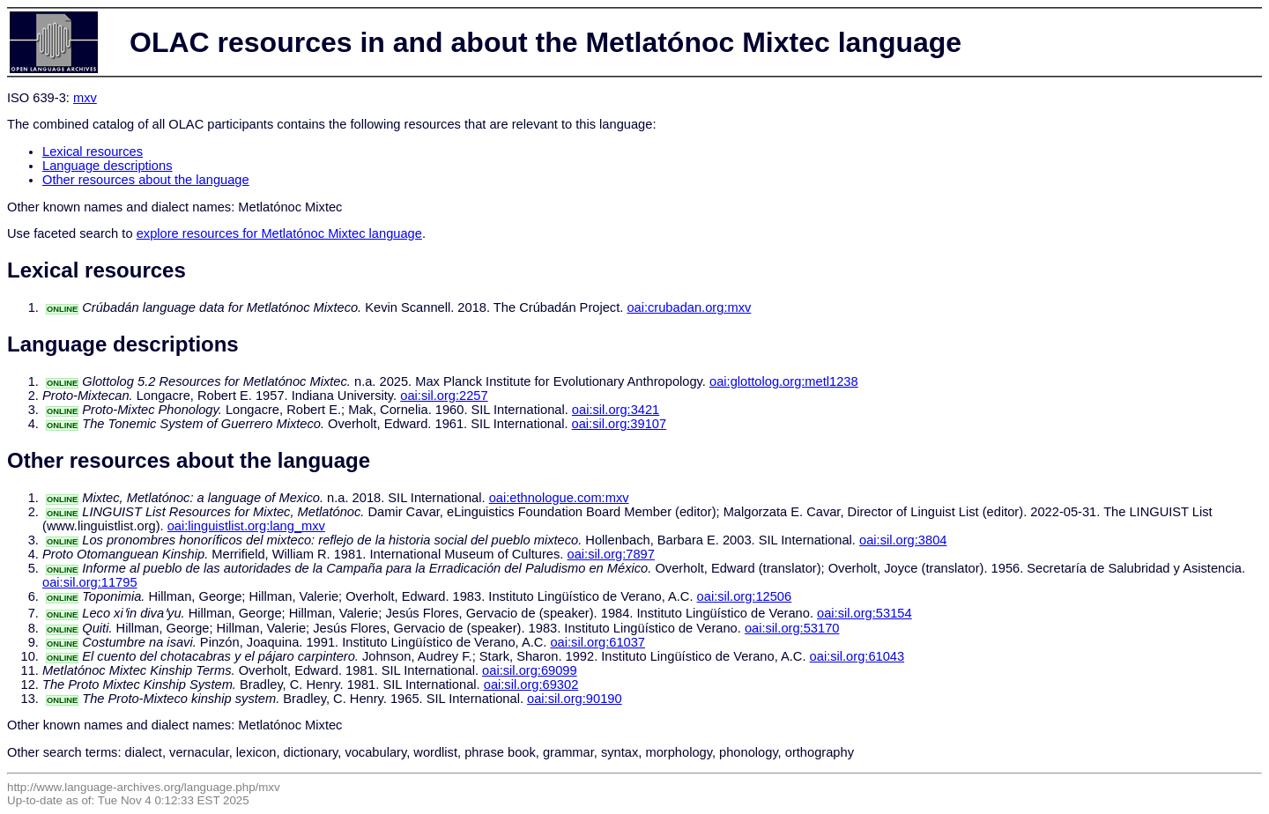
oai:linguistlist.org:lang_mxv (246, 526)
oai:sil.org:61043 (857, 656)
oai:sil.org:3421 (615, 410)
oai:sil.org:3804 (902, 540)
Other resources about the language (145, 180)
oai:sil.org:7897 (611, 554)
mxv (85, 98)
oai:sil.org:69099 (529, 670)
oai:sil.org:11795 (89, 582)
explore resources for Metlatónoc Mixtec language (279, 233)
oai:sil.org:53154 (864, 613)
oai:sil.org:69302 (531, 684)
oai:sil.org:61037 (597, 642)
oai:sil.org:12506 (744, 596)
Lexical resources (92, 151)
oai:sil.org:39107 (619, 424)
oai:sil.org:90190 (574, 699)
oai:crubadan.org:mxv (689, 307)
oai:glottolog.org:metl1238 (783, 381)
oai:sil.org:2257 (443, 395)
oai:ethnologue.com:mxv (559, 498)
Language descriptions (107, 166)
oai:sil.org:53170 (792, 628)
